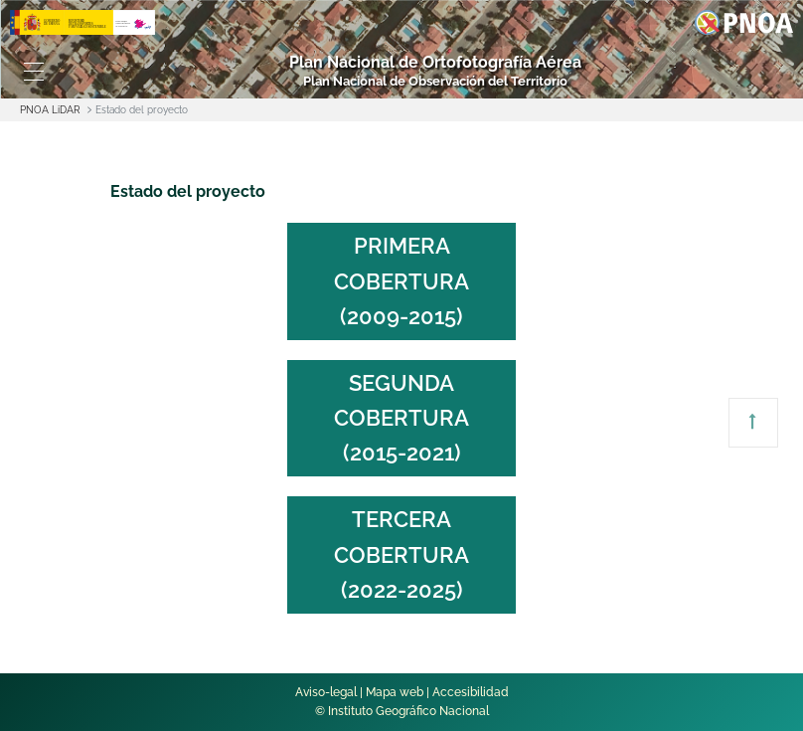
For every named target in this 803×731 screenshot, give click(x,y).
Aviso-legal (326, 692)
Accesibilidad (470, 692)
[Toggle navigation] (33, 71)
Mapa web (394, 692)
